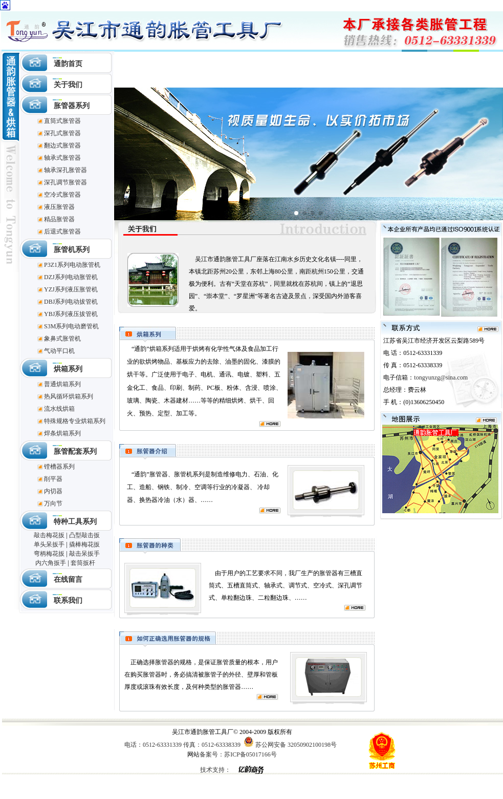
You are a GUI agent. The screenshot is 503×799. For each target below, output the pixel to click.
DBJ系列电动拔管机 (71, 301)
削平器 (53, 478)
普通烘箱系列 (62, 384)
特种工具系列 (75, 521)
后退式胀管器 (62, 231)
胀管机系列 (72, 250)
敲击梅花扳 (49, 535)
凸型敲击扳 (84, 535)
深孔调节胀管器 (65, 182)
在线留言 (68, 579)
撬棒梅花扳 (84, 544)
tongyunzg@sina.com (441, 377)
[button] (296, 213)
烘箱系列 (68, 369)
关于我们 (68, 85)
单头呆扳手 (49, 544)
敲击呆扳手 (84, 553)
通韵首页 (68, 64)
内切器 (53, 491)
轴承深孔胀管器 (65, 170)
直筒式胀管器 (62, 120)
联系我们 (68, 600)
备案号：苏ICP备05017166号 (238, 754)
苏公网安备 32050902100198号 (296, 744)
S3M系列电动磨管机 (71, 326)
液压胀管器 (59, 207)
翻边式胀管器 (62, 145)
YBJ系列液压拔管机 (71, 314)
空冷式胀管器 (62, 194)
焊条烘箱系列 (62, 433)
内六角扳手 (50, 562)
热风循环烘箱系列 (68, 396)
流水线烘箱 (59, 408)
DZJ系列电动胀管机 (71, 277)
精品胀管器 (59, 219)
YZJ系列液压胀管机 (71, 289)
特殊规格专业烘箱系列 (74, 421)
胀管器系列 (72, 106)
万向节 (53, 503)
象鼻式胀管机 (62, 338)
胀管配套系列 (75, 451)
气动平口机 (59, 350)
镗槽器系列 (59, 466)
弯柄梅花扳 (49, 553)
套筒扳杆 (83, 562)
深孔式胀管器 (62, 133)
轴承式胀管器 (62, 157)
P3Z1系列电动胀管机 (72, 264)
